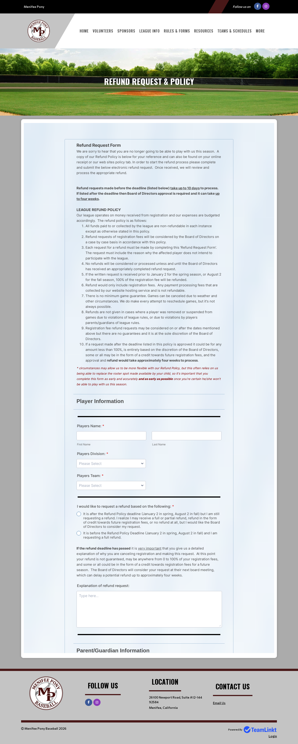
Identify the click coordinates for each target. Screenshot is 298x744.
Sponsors (126, 31)
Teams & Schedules (234, 31)
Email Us (219, 703)
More (260, 31)
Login (273, 736)
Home (84, 31)
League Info (149, 31)
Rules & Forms (177, 31)
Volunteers (103, 31)
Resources (203, 31)
